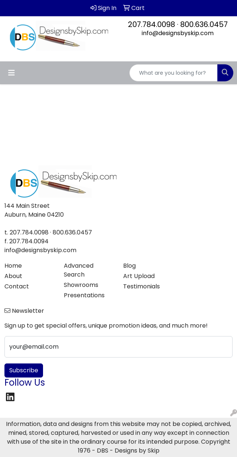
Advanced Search (78, 270)
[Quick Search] (173, 72)
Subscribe (23, 370)
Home (13, 265)
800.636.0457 (204, 24)
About (13, 276)
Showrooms (81, 285)
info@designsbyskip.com (178, 33)
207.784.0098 (151, 24)
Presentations (84, 295)
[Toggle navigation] (11, 73)
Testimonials (141, 286)
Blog (129, 265)
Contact (16, 286)
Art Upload (139, 276)
